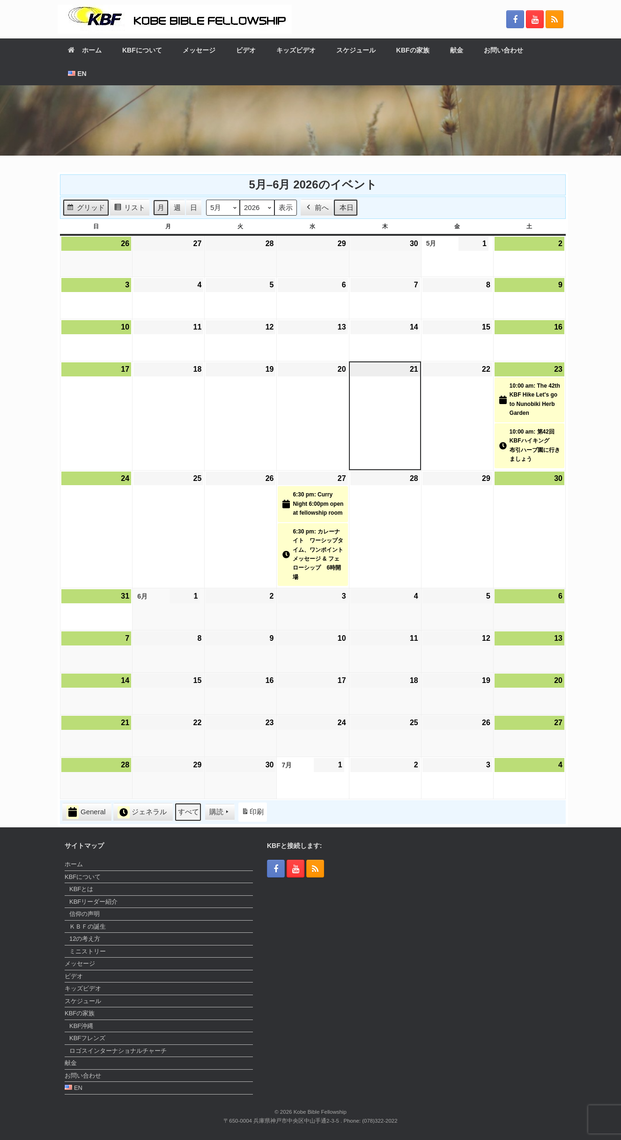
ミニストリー (87, 951)
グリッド (86, 209)
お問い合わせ (503, 50)
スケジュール (356, 50)
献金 (456, 50)
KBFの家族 (412, 50)
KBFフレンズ (87, 1038)
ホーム (85, 50)
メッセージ (199, 50)
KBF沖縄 (81, 1025)
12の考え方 (84, 938)
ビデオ (246, 50)
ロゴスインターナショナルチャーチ (118, 1050)
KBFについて (142, 50)
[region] (310, 120)
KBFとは (81, 888)
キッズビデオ (296, 50)
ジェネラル (142, 812)
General (86, 812)
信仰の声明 (84, 913)
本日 (347, 207)
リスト (129, 209)
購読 (219, 812)
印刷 (252, 813)
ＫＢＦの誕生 (87, 926)
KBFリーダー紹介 (93, 901)
